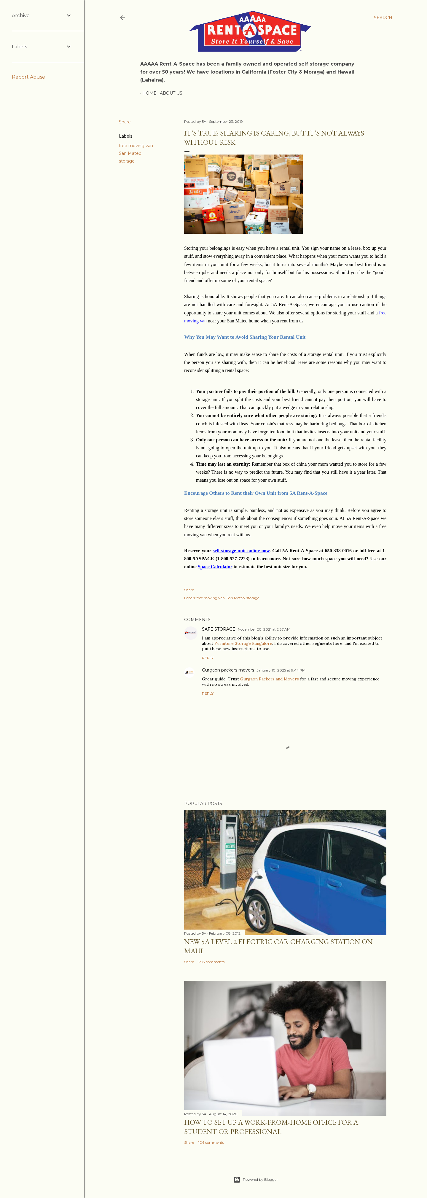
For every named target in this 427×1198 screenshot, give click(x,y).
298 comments (211, 962)
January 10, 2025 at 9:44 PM (280, 670)
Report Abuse (28, 77)
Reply (208, 658)
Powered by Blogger (255, 1179)
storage (127, 161)
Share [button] (125, 122)
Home (147, 93)
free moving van (136, 145)
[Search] (383, 18)
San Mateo (130, 153)
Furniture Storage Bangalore (243, 643)
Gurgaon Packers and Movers (269, 679)
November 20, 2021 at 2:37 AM (264, 629)
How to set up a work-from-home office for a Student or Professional (271, 1127)
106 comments (211, 1142)
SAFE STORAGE (218, 629)
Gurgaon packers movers (228, 670)
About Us (169, 93)
